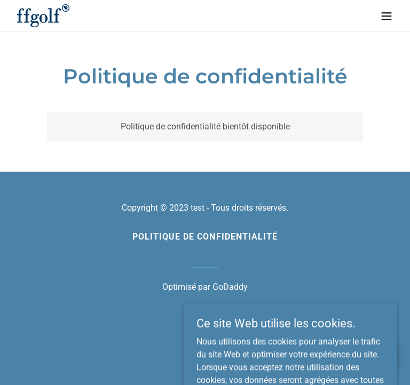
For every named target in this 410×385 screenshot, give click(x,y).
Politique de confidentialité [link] (204, 237)
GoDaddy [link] (230, 287)
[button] (386, 16)
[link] (43, 15)
